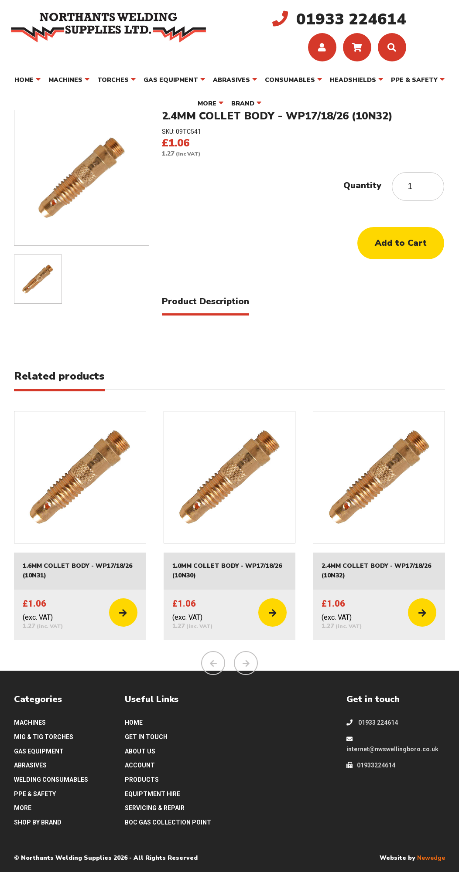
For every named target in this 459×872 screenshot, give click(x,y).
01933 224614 (372, 722)
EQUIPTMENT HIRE (152, 794)
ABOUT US (140, 751)
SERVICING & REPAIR (155, 807)
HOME (24, 80)
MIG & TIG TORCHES (43, 736)
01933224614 (370, 765)
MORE (207, 103)
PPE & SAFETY (414, 80)
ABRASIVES (231, 80)
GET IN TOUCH (146, 736)
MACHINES (65, 80)
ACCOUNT (140, 765)
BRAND (242, 103)
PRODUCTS (142, 779)
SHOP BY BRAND (38, 822)
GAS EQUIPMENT (171, 80)
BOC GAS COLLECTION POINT (168, 822)
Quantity (362, 185)
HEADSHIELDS (353, 80)
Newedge (431, 858)
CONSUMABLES (290, 80)
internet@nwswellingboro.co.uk (392, 744)
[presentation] (213, 663)
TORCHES (113, 80)
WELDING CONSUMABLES (51, 779)
